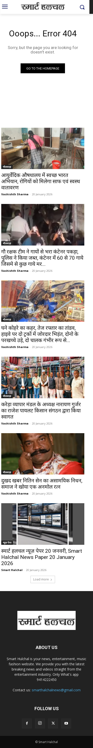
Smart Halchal (12, 570)
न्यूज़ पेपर (7, 542)
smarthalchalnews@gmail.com (56, 690)
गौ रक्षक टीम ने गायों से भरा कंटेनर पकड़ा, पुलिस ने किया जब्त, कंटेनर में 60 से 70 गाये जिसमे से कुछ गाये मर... (42, 258)
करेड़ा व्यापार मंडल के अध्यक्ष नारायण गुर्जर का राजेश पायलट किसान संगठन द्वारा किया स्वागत (41, 410)
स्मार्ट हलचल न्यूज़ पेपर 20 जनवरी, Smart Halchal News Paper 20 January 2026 (41, 557)
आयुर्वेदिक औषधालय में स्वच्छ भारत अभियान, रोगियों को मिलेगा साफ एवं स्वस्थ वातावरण (40, 181)
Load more (42, 579)
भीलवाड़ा (7, 167)
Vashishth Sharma (15, 194)
